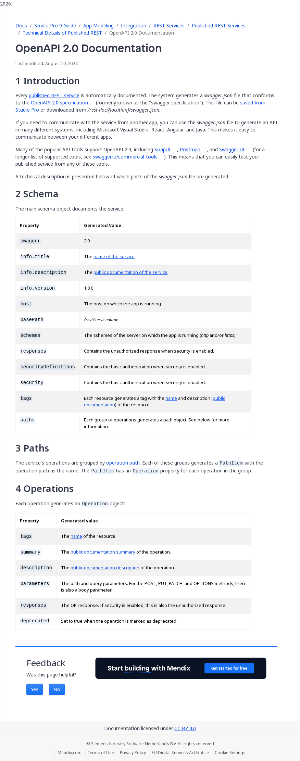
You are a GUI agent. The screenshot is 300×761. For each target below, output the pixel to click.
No (56, 689)
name (171, 398)
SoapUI (162, 149)
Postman (190, 149)
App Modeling (98, 25)
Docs (21, 25)
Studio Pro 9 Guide (55, 25)
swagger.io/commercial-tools (125, 156)
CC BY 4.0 (185, 728)
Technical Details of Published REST (62, 32)
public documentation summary (103, 552)
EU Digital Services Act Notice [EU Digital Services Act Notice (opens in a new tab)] (180, 753)
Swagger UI (232, 149)
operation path (123, 462)
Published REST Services (219, 25)
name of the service (114, 256)
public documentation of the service (130, 272)
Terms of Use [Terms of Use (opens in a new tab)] (100, 753)
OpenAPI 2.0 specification (59, 102)
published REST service (54, 95)
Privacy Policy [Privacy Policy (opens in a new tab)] (133, 753)
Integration (133, 25)
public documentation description (105, 568)
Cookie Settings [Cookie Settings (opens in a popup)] (230, 753)
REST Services (169, 25)
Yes (34, 689)
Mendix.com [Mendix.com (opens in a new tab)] (70, 753)
